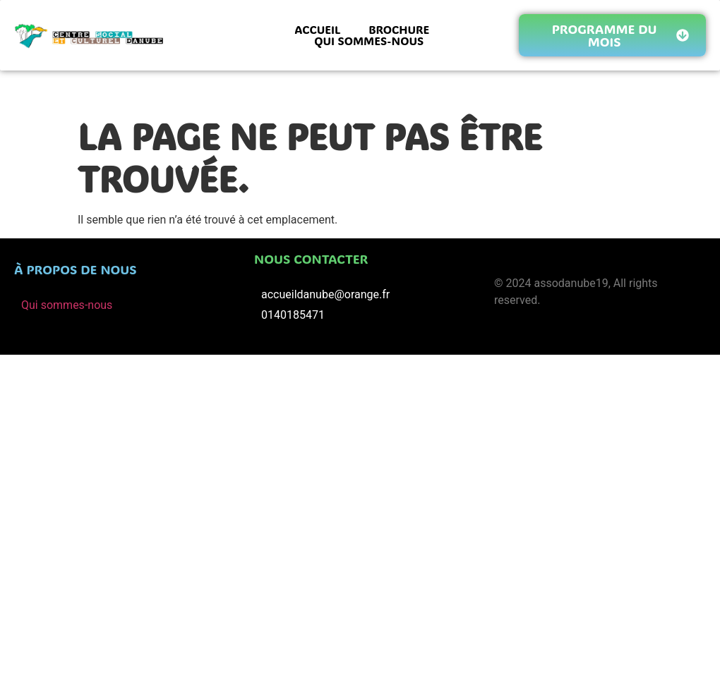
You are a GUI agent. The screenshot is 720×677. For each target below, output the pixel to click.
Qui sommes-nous (66, 305)
